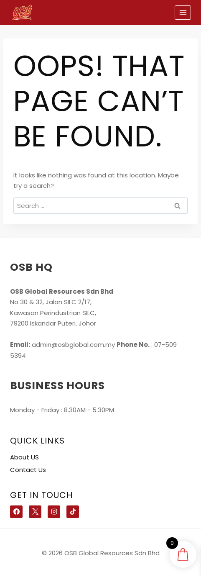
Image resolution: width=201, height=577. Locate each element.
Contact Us (28, 469)
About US (24, 457)
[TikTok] (72, 511)
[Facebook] (16, 511)
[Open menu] (183, 12)
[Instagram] (54, 511)
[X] (35, 511)
